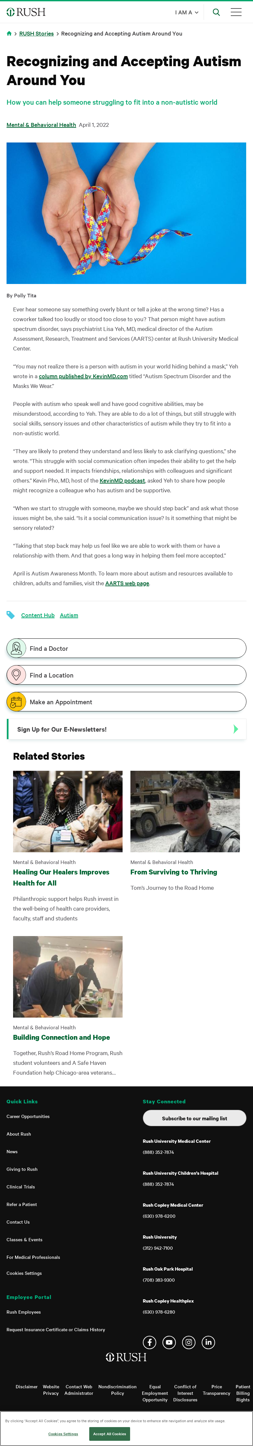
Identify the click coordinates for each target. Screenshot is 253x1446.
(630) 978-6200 (159, 1216)
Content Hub (38, 615)
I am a (183, 12)
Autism (69, 615)
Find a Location (52, 675)
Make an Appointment (61, 701)
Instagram (188, 1342)
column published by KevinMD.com (83, 376)
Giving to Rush (22, 1169)
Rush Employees (24, 1311)
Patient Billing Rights (243, 1393)
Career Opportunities (28, 1116)
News (12, 1151)
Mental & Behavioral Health (41, 124)
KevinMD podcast (122, 480)
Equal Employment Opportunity (155, 1393)
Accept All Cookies (109, 1433)
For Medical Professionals (33, 1257)
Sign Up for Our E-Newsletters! (62, 729)
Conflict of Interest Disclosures (185, 1393)
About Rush (19, 1133)
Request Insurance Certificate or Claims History (56, 1329)
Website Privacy (51, 1389)
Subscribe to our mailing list (194, 1118)
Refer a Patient (22, 1204)
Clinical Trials (21, 1186)
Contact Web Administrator (78, 1389)
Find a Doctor (49, 648)
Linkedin (208, 1342)
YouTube (169, 1342)
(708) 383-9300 (159, 1279)
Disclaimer (27, 1386)
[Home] (126, 1363)
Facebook (149, 1342)
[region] (126, 1428)
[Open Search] (216, 12)
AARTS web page (127, 583)
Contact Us (18, 1221)
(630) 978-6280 (159, 1311)
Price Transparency (216, 1389)
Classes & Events (24, 1239)
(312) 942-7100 (158, 1248)
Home (10, 37)
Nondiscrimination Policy (117, 1389)
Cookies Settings (24, 1273)
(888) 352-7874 (158, 1152)
